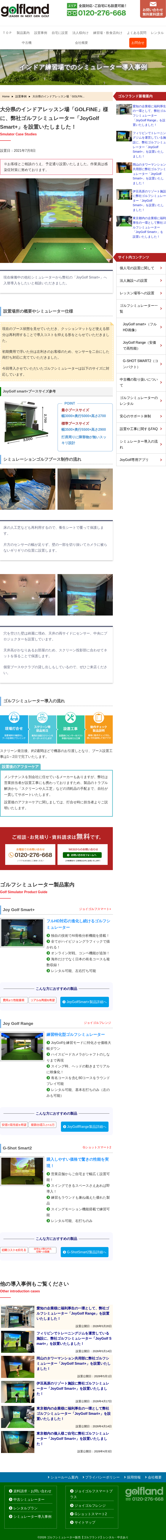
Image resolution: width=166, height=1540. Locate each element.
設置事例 (40, 33)
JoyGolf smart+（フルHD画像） (140, 327)
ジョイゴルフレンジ (90, 1505)
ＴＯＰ (7, 33)
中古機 (27, 42)
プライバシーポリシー (102, 1477)
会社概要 (81, 42)
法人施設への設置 (133, 280)
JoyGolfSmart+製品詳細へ (87, 1002)
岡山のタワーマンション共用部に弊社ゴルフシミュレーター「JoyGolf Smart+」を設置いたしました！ (149, 174)
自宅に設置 (60, 33)
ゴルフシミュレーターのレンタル (139, 400)
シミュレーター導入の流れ (139, 444)
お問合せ (137, 42)
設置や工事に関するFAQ (139, 429)
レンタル (157, 33)
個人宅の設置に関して (137, 268)
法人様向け (80, 33)
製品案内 (23, 33)
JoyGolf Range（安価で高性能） (139, 345)
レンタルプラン (25, 1508)
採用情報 (134, 1477)
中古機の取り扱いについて (139, 382)
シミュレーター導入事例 (32, 1516)
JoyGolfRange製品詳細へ (86, 1126)
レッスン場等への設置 (137, 293)
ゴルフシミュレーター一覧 (139, 308)
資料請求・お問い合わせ (32, 1491)
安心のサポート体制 (135, 416)
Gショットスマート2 (91, 1514)
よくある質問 (136, 33)
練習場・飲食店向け (107, 33)
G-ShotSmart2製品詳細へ (86, 1252)
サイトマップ (85, 1522)
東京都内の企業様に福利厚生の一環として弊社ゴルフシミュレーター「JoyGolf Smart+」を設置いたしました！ (149, 227)
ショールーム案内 (64, 1477)
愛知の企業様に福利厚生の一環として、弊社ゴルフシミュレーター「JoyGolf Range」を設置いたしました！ (149, 115)
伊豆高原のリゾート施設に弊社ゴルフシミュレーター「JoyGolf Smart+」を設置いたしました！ (149, 201)
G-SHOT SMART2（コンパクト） (140, 364)
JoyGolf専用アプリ (134, 460)
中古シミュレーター (29, 1499)
